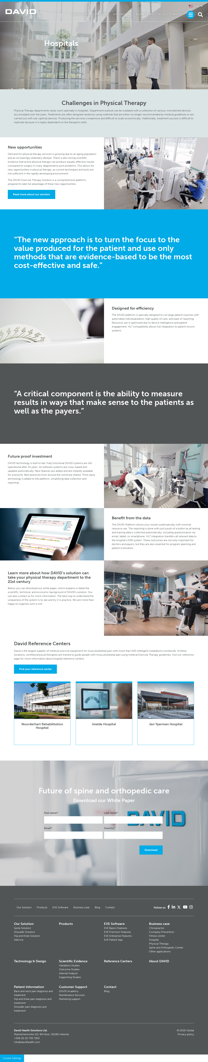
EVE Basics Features (115, 928)
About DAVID (159, 961)
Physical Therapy (159, 943)
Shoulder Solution (24, 931)
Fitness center (157, 935)
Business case (145, 14)
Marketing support (69, 999)
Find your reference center (35, 669)
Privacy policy (186, 1034)
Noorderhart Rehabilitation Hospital (42, 726)
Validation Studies (69, 965)
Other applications (159, 951)
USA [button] (194, 6)
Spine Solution (22, 928)
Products (102, 14)
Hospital (154, 939)
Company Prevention (161, 931)
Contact (175, 14)
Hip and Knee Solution (27, 935)
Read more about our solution (31, 194)
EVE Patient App (113, 939)
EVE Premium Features (117, 931)
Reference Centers (118, 961)
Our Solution (81, 14)
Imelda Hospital (104, 724)
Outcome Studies (69, 969)
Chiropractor (156, 928)
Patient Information (29, 987)
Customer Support (73, 987)
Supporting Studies (70, 977)
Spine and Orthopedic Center (166, 947)
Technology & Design (30, 961)
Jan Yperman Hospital (165, 724)
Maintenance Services (72, 995)
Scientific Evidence (73, 961)
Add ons (18, 939)
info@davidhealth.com (27, 1042)
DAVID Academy (68, 991)
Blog (162, 14)
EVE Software (122, 14)
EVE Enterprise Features (118, 935)
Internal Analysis (68, 973)
